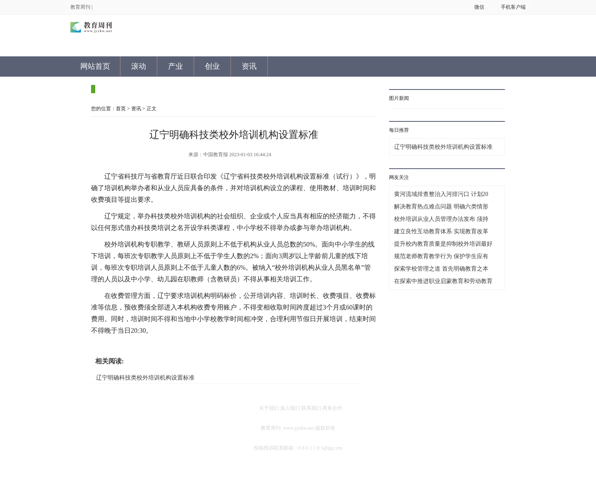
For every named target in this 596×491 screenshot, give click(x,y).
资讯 (249, 66)
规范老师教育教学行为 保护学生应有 (441, 256)
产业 (175, 66)
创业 (212, 66)
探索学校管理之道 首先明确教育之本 (441, 269)
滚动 (138, 66)
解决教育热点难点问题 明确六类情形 (441, 206)
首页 (121, 108)
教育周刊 (80, 7)
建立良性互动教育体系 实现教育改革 (441, 231)
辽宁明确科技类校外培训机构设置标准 (145, 378)
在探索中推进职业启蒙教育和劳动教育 (443, 281)
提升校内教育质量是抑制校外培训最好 (443, 244)
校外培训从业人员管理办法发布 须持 (441, 219)
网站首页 (95, 66)
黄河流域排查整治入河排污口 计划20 (441, 194)
